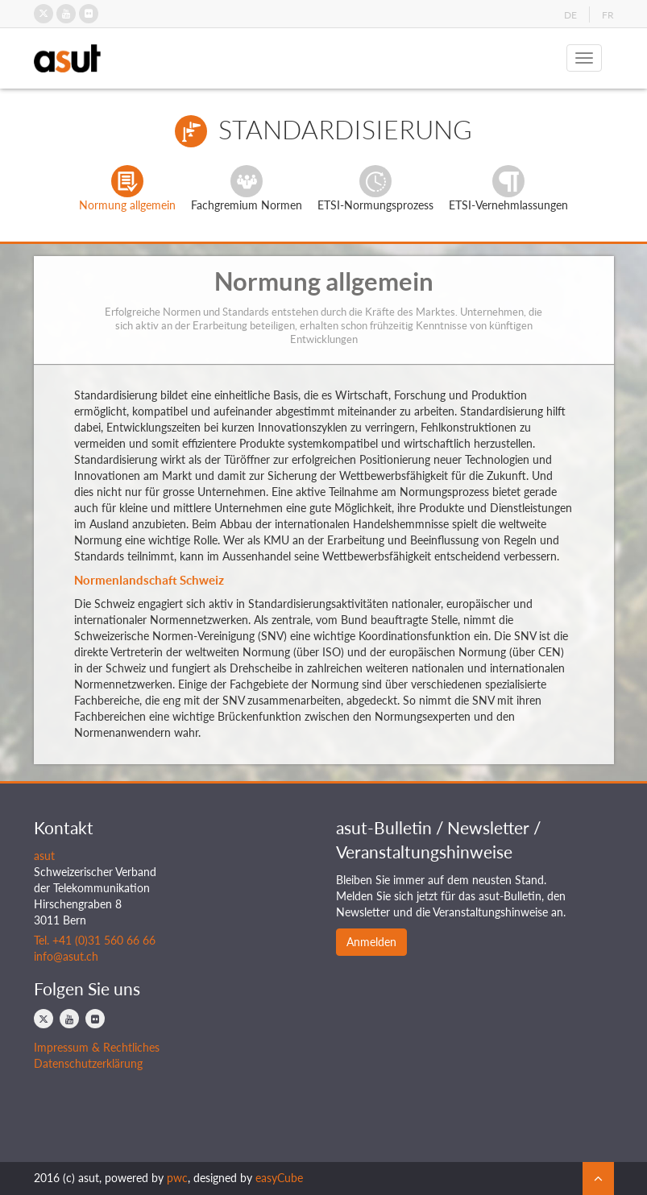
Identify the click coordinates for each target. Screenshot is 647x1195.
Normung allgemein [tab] (127, 188)
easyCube (279, 1178)
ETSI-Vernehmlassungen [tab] (508, 188)
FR (608, 15)
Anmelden (371, 942)
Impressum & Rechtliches (97, 1047)
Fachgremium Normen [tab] (246, 188)
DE (570, 15)
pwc (177, 1178)
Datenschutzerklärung (88, 1063)
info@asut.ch (66, 956)
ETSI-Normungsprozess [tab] (375, 188)
